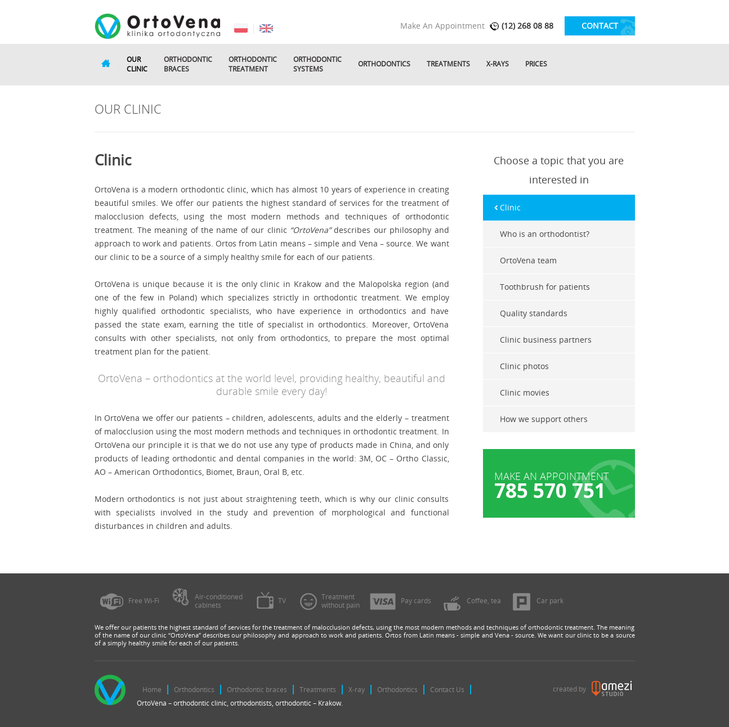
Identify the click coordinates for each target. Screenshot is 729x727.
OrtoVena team (528, 260)
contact (600, 25)
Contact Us (447, 689)
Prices (536, 64)
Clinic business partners (546, 339)
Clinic (510, 207)
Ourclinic (137, 64)
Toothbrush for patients (545, 286)
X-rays (497, 64)
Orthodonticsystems (317, 64)
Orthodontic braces (257, 689)
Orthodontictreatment (253, 64)
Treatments (448, 64)
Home (152, 689)
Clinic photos (524, 366)
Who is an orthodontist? (544, 233)
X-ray (356, 689)
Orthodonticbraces (188, 64)
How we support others (544, 419)
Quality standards (533, 313)
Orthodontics (384, 64)
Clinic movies (524, 392)
